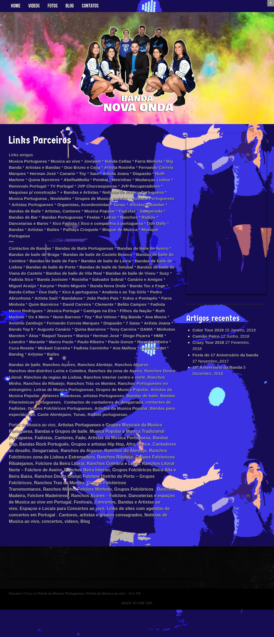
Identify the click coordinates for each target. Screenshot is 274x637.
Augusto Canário (74, 343)
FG (145, 621)
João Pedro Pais (53, 311)
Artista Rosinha (133, 170)
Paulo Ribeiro (141, 356)
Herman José (62, 176)
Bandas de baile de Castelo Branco (120, 260)
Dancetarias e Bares (109, 228)
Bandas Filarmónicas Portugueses (109, 418)
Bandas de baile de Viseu (36, 286)
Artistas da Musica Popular (56, 412)
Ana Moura (163, 331)
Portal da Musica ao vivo (112, 621)
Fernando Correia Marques (80, 337)
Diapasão (164, 176)
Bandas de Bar (113, 221)
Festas (21, 228)
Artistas (117, 234)
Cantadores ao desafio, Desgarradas (63, 474)
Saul (115, 176)
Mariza (124, 350)
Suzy (71, 286)
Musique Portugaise (94, 241)
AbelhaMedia (94, 183)
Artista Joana (137, 176)
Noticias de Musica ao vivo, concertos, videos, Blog (111, 545)
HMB (47, 356)
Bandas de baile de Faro (80, 266)
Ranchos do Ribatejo (79, 399)
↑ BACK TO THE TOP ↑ (137, 630)
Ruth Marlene (27, 183)
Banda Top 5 (40, 343)
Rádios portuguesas (70, 438)
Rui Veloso (112, 331)
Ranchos (57, 228)
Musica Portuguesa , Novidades (86, 202)
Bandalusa (22, 311)
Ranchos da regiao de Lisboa (70, 393)
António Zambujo (31, 337)
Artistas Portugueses (100, 208)
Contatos (90, 6)
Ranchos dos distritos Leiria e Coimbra (51, 386)
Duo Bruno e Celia (95, 170)
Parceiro (18, 621)
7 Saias (142, 337)
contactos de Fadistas (89, 425)
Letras (37, 228)
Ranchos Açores (63, 380)
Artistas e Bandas (54, 170)
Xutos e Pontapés (92, 311)
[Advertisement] (225, 215)
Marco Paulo (110, 356)
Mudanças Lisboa (29, 189)
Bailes (135, 234)
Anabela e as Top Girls (61, 305)
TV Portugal (106, 189)
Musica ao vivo (69, 163)
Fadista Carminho (149, 363)
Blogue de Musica (52, 241)
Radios (77, 228)
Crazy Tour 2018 (208, 352)
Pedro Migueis (153, 292)
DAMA (17, 350)
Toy (103, 176)
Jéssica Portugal (53, 324)
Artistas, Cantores (156, 215)
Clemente (77, 318)
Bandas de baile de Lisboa (38, 273)
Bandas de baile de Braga (54, 260)
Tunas (51, 215)
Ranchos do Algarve (123, 474)
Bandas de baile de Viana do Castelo (68, 279)
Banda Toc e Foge (70, 298)
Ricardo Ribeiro (44, 363)
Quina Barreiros (61, 183)
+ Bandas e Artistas (119, 195)
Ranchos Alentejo (100, 380)
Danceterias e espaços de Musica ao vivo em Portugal (85, 526)
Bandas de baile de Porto (94, 273)
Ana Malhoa (23, 369)
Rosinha (153, 286)
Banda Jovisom (125, 286)
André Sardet (52, 369)
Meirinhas (141, 183)
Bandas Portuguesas (153, 221)
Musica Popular (29, 221)
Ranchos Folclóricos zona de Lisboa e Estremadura (82, 481)
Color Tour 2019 (208, 332)
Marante (86, 356)
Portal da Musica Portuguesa (64, 621)
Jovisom (97, 163)
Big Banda (21, 170)
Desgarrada (82, 221)
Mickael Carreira (110, 363)
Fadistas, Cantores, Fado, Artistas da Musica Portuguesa (95, 461)
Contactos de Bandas (33, 253)
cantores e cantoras (107, 412)
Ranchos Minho (40, 399)
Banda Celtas (123, 163)
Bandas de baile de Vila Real (138, 279)
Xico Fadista (146, 228)
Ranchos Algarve (137, 380)
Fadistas (58, 221)
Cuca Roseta (77, 363)
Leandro (65, 356)
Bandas (97, 234)
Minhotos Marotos (46, 350)
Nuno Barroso (71, 331)
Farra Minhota (155, 163)
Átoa (73, 350)
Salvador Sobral (27, 292)
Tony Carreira (145, 343)
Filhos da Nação (128, 324)
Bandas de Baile (118, 215)
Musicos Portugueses (53, 208)
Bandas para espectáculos (124, 431)
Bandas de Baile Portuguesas (89, 253)
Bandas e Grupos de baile (63, 455)
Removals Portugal (70, 189)
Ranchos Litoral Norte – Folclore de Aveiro (68, 493)
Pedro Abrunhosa (106, 305)
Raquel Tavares (98, 350)
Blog (70, 6)
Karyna (127, 292)
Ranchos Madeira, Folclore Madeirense (77, 519)
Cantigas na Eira (91, 324)
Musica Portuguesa (30, 163)
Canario (88, 176)
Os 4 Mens (42, 331)
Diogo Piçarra (25, 356)
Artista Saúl (140, 305)
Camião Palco (206, 345)
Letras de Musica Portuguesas (101, 406)
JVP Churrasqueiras (142, 189)
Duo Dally (75, 234)
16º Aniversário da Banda (217, 377)
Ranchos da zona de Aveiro (121, 386)
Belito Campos (106, 318)
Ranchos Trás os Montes (128, 399)
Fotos (53, 6)
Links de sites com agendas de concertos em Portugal (77, 539)
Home (15, 6)
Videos (34, 6)
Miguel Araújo (102, 292)
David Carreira (48, 318)
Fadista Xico (92, 286)
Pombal (119, 183)
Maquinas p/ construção (70, 195)
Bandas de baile (27, 380)
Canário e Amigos (66, 292)
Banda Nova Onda (29, 298)
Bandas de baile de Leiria (134, 266)
